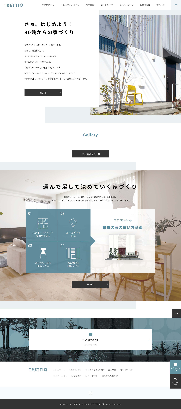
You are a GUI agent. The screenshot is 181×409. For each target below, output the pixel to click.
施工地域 (160, 5)
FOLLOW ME (88, 153)
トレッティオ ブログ (70, 5)
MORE (43, 92)
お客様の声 (145, 5)
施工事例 (90, 5)
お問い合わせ (91, 375)
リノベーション (126, 5)
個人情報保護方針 (110, 375)
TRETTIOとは (48, 5)
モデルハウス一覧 (175, 369)
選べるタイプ (107, 5)
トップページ (59, 369)
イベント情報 (175, 383)
